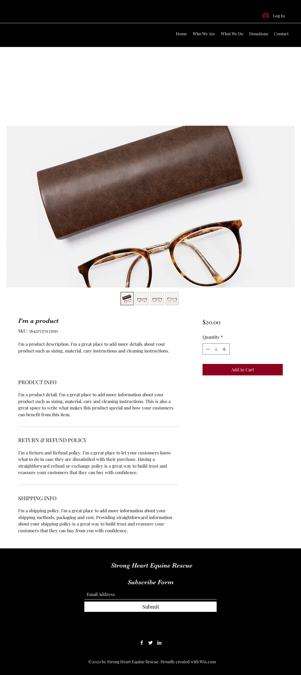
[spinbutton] (216, 349)
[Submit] (150, 607)
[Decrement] (207, 349)
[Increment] (225, 349)
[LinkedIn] (159, 643)
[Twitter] (150, 643)
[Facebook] (142, 643)
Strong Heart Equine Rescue (151, 565)
